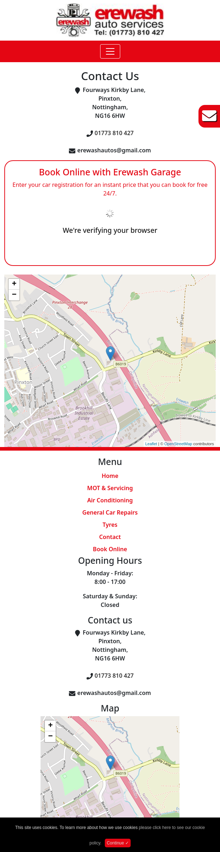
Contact (110, 537)
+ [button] (14, 284)
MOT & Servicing (110, 488)
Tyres (110, 525)
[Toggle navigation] (110, 51)
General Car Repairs (109, 512)
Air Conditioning (110, 500)
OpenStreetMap (178, 444)
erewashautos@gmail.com (114, 150)
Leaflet (151, 444)
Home (110, 476)
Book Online (110, 549)
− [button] (14, 295)
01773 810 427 (114, 133)
